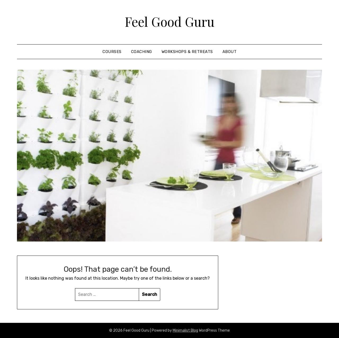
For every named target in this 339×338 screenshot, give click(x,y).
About (229, 51)
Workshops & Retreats (187, 51)
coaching (141, 51)
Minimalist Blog (185, 330)
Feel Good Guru (170, 21)
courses (112, 51)
